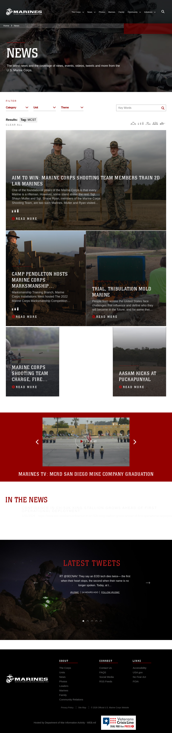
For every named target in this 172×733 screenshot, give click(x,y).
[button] (49, 442)
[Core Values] (148, 123)
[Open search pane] (163, 11)
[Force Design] (133, 123)
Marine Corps (27, 684)
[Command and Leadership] (155, 123)
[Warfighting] (162, 123)
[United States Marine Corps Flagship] (24, 11)
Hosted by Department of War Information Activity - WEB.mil (65, 722)
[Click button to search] (162, 108)
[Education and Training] (140, 123)
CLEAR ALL (14, 124)
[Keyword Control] (141, 108)
